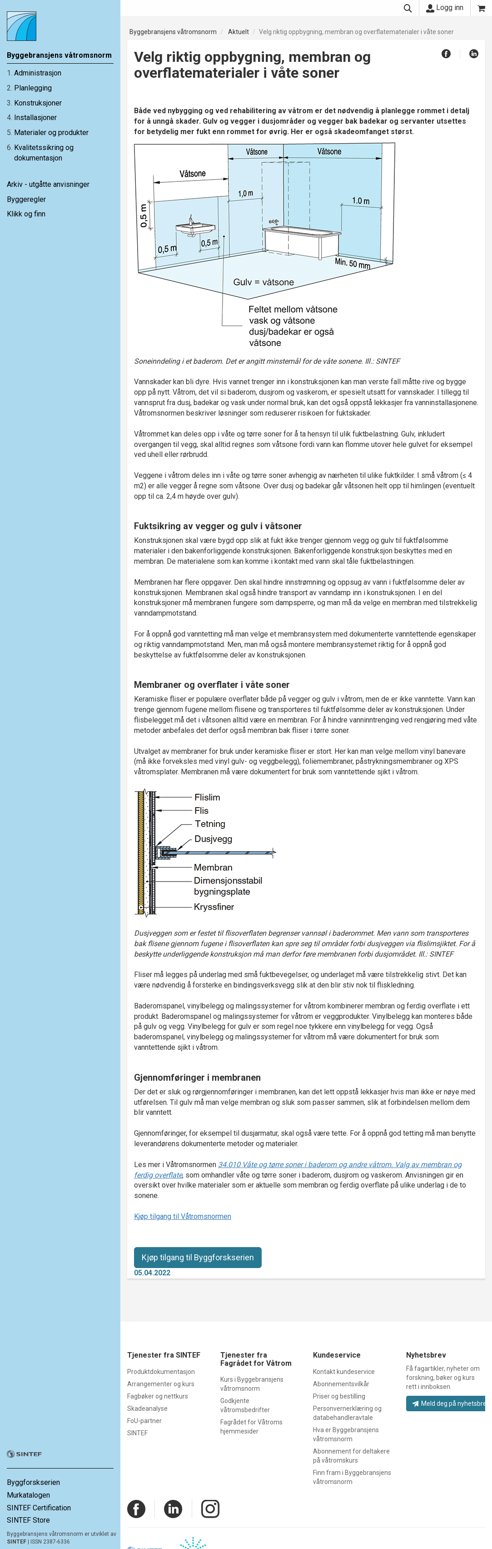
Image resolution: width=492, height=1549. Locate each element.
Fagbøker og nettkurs (157, 1396)
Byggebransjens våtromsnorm (173, 31)
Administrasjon (37, 73)
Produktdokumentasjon (161, 1371)
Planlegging (33, 88)
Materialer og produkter (51, 132)
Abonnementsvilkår (341, 1384)
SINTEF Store (28, 1520)
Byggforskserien (33, 1482)
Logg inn (444, 7)
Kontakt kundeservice (344, 1371)
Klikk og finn (26, 214)
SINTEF (16, 1542)
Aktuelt (238, 31)
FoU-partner (144, 1420)
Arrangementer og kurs (160, 1384)
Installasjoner (35, 117)
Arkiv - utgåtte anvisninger (48, 184)
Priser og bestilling (339, 1396)
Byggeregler (26, 199)
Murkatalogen (28, 1495)
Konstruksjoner (38, 103)
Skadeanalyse (147, 1408)
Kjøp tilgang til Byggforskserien (198, 1257)
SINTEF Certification (39, 1508)
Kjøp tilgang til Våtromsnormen (182, 1216)
